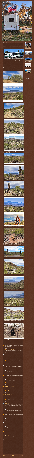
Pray (6, 382)
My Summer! (5, 2)
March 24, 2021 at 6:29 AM (9, 394)
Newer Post (4, 455)
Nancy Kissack (6, 403)
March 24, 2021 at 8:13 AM (10, 403)
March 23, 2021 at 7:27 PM (9, 344)
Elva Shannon (6, 422)
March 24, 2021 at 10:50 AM (9, 422)
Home (13, 455)
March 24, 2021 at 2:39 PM (12, 390)
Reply (5, 347)
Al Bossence (6, 394)
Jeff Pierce (6, 354)
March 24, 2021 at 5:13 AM (11, 386)
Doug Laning (7, 349)
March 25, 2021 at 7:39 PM (9, 382)
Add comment (4, 439)
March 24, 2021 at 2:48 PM (12, 349)
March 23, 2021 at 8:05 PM (9, 354)
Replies (6, 348)
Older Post (22, 455)
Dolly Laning (6, 344)
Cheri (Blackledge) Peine (7, 386)
